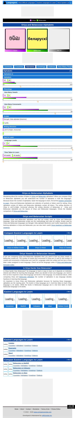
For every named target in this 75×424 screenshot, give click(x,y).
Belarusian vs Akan (20, 373)
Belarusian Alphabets (26, 277)
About (22, 409)
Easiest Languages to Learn (46, 2)
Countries (19, 66)
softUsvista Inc (47, 415)
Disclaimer (36, 409)
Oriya (15, 50)
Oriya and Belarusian (20, 211)
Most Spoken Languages (66, 2)
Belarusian (37, 50)
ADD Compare (71, 406)
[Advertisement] (37, 11)
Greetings (41, 66)
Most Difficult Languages (26, 2)
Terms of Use (45, 409)
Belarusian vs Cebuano (21, 368)
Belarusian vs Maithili (21, 363)
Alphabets (30, 66)
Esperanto (12, 348)
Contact (28, 409)
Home (16, 409)
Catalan (11, 343)
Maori (11, 353)
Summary (8, 66)
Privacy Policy (55, 409)
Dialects (51, 66)
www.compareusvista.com (42, 412)
